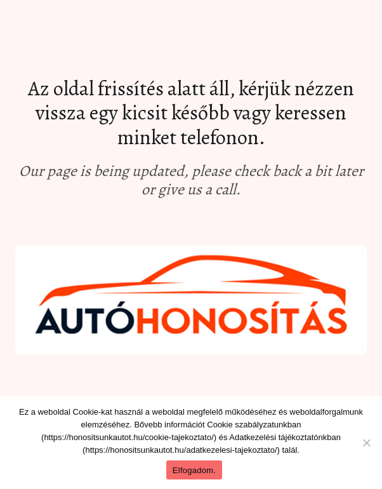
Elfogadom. (194, 470)
